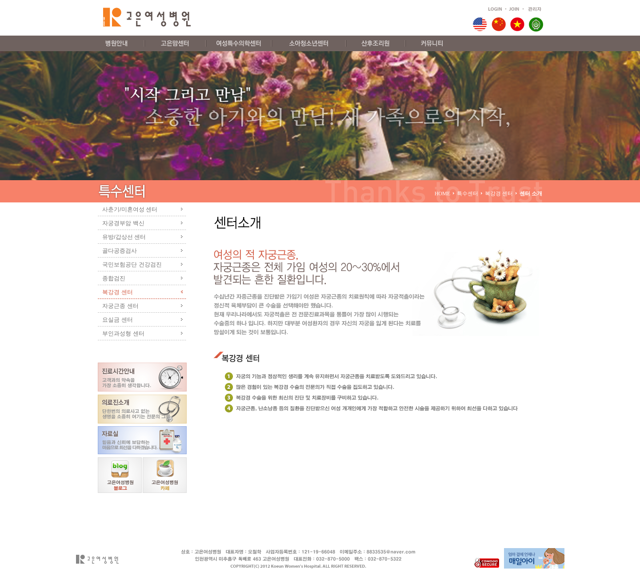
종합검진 (113, 278)
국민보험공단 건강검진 (132, 264)
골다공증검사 (119, 250)
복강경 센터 (117, 292)
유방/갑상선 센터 (124, 237)
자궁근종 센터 (120, 306)
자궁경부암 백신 (123, 223)
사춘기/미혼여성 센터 (129, 209)
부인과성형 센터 (123, 333)
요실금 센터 (117, 319)
